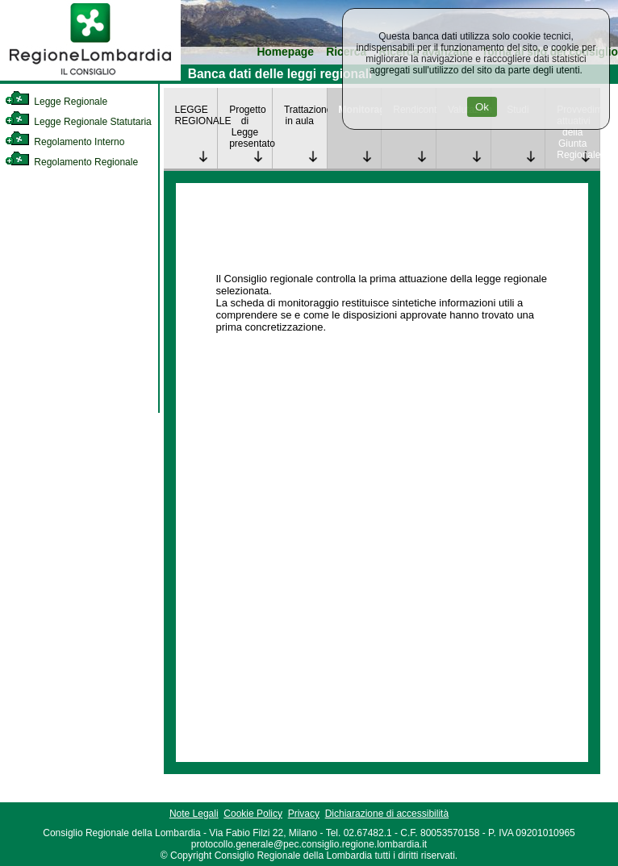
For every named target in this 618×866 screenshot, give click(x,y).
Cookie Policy (252, 813)
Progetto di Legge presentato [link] (250, 126)
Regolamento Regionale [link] (71, 162)
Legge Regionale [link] (56, 101)
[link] (90, 77)
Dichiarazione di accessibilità (387, 813)
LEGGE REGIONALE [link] (196, 115)
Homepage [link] (285, 52)
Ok (482, 107)
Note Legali (194, 813)
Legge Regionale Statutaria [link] (78, 121)
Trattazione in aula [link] (305, 115)
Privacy (303, 813)
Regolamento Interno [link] (64, 142)
